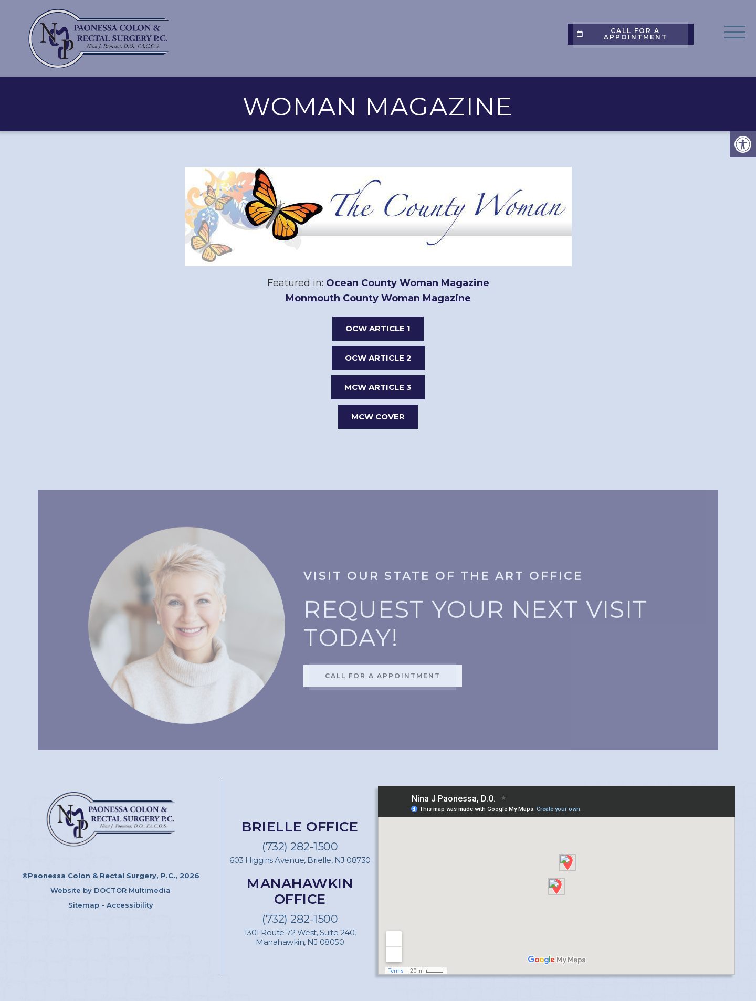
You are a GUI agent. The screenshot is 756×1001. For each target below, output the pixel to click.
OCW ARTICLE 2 (378, 358)
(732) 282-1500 (300, 846)
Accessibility (130, 905)
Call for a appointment (622, 34)
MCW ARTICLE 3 (378, 387)
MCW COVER (378, 417)
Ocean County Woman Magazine (407, 283)
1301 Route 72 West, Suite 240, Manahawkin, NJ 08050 (300, 937)
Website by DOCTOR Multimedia (110, 890)
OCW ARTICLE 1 (378, 328)
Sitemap (83, 905)
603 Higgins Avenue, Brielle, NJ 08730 (300, 860)
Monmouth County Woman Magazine (378, 298)
